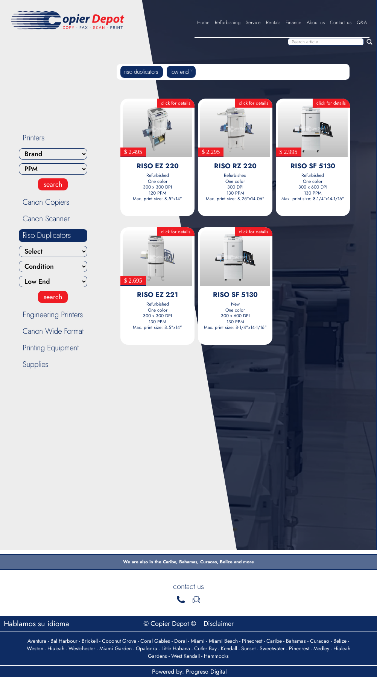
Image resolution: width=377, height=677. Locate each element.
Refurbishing (227, 22)
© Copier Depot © (170, 623)
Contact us (340, 22)
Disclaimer (219, 623)
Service (253, 22)
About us (316, 22)
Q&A (362, 22)
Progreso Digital (206, 671)
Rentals (273, 22)
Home (203, 22)
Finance (293, 22)
